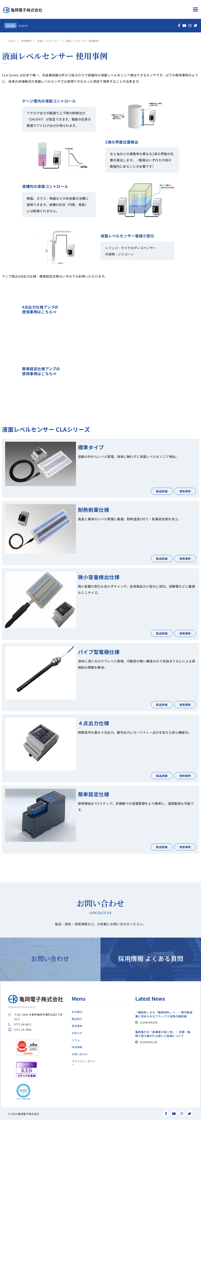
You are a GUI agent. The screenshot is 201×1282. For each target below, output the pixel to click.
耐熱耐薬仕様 (93, 509)
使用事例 (77, 1026)
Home (11, 40)
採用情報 (77, 1047)
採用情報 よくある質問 (151, 996)
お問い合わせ (50, 996)
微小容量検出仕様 (99, 577)
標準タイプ (91, 447)
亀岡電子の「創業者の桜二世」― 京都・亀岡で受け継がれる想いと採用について (162, 1034)
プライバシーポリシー (84, 1063)
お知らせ (77, 1033)
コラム (76, 1040)
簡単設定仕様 (93, 794)
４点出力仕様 (93, 723)
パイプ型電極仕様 (99, 651)
